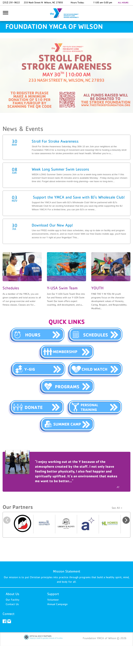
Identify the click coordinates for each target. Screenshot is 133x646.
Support (53, 594)
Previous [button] (7, 520)
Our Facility (12, 599)
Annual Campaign (57, 604)
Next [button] (126, 520)
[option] (66, 471)
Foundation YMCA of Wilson (66, 13)
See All (116, 507)
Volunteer (53, 599)
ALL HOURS (123, 2)
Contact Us (12, 604)
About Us (12, 594)
